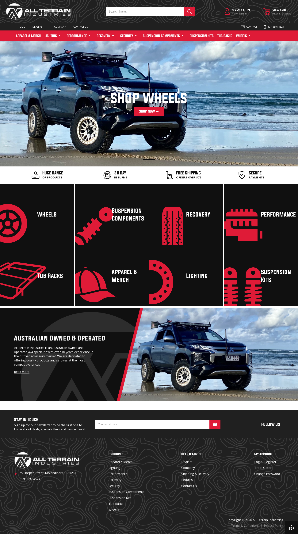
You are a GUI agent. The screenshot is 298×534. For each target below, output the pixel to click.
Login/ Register (265, 462)
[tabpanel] (149, 103)
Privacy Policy (273, 526)
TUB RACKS (224, 36)
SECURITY (126, 36)
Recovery (115, 480)
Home (21, 26)
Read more (21, 372)
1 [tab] (149, 159)
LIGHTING (51, 36)
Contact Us (80, 26)
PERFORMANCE (77, 36)
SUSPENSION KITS (202, 36)
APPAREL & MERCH (28, 36)
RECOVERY (103, 36)
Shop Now (149, 111)
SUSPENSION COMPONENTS (161, 36)
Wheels (114, 510)
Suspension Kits (120, 498)
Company (60, 26)
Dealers (37, 26)
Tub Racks (116, 504)
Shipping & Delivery (195, 474)
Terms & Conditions (245, 526)
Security (114, 486)
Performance (118, 474)
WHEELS (241, 36)
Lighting (114, 468)
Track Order (263, 468)
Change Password (267, 474)
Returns (187, 480)
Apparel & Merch (120, 462)
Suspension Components (126, 492)
